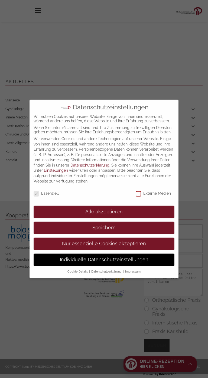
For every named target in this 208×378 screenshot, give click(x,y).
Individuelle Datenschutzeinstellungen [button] (104, 247)
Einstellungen (56, 158)
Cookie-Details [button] (78, 259)
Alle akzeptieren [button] (104, 200)
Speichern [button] (104, 215)
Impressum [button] (133, 259)
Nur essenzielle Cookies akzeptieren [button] (104, 231)
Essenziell (46, 181)
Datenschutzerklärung (89, 153)
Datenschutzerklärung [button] (106, 259)
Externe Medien (153, 181)
